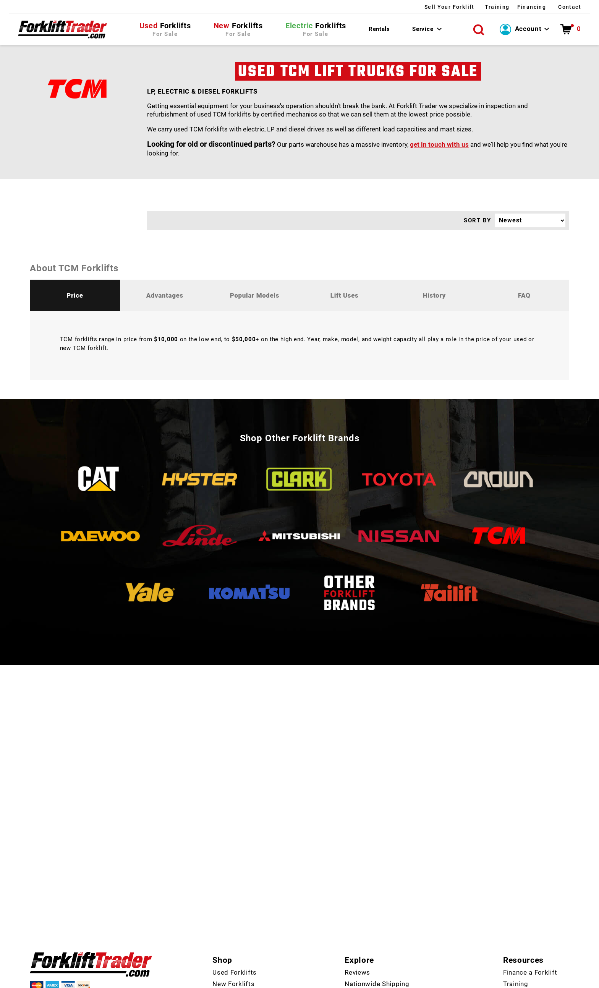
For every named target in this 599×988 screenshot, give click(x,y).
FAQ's (353, 937)
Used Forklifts (234, 891)
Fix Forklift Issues (531, 914)
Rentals (378, 30)
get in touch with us (439, 147)
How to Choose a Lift (536, 948)
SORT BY (477, 223)
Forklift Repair (525, 925)
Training (469, 6)
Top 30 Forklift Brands (380, 925)
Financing (516, 6)
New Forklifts (233, 902)
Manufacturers (367, 914)
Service (422, 30)
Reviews (357, 891)
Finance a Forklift (530, 891)
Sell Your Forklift (405, 6)
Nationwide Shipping (377, 902)
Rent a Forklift (234, 925)
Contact (569, 6)
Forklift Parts (233, 914)
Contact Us (229, 937)
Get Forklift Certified (535, 937)
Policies (402, 980)
